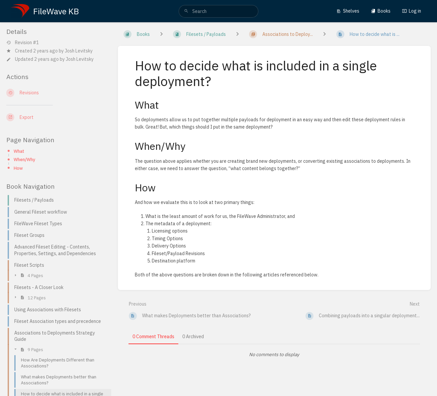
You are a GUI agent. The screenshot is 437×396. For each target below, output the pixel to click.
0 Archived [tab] (193, 337)
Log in (411, 11)
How (18, 168)
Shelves (347, 11)
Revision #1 (22, 43)
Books (381, 11)
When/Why (24, 159)
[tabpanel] (274, 354)
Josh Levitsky (79, 51)
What (19, 151)
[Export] (57, 117)
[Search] (186, 11)
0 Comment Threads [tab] (153, 337)
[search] (219, 11)
